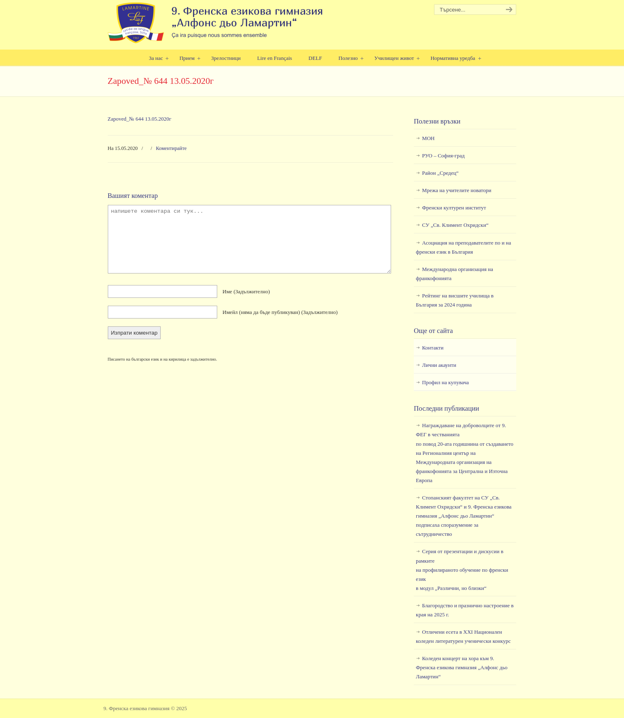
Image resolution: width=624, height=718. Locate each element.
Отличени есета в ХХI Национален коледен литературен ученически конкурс (463, 636)
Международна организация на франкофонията (454, 273)
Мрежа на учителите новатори (456, 190)
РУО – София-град (443, 155)
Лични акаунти (439, 365)
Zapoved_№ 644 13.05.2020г (139, 119)
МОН (428, 138)
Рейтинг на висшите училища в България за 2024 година (455, 300)
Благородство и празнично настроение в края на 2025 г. (465, 610)
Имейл (280, 312)
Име (246, 291)
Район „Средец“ (440, 173)
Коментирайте (171, 148)
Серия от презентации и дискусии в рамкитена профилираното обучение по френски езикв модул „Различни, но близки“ (462, 569)
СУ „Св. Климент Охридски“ (455, 225)
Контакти (433, 348)
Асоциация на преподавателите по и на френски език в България (463, 247)
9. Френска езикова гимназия (216, 22)
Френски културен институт (454, 207)
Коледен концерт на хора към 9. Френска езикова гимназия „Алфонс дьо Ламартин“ (462, 667)
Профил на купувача (445, 382)
